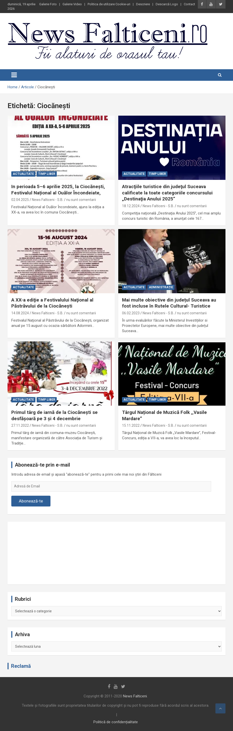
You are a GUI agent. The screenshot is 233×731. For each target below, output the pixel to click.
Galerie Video (72, 4)
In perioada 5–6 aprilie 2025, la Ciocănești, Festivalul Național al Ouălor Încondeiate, (58, 190)
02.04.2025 (20, 200)
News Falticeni (135, 696)
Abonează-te (31, 500)
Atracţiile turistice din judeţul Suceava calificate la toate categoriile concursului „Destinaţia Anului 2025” (167, 193)
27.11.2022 (20, 425)
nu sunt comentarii (81, 200)
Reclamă (21, 666)
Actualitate (23, 174)
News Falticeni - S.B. (47, 200)
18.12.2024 (131, 206)
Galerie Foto (48, 4)
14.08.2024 (20, 313)
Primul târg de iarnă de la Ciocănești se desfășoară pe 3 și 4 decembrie (54, 415)
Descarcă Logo (167, 4)
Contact (189, 4)
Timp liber (46, 174)
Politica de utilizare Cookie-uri (109, 4)
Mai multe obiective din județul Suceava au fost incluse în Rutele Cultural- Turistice (169, 303)
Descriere (143, 4)
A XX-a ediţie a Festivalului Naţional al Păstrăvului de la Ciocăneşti (52, 303)
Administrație (161, 287)
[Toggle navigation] (14, 75)
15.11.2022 (131, 425)
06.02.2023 (131, 313)
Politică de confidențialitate (115, 722)
